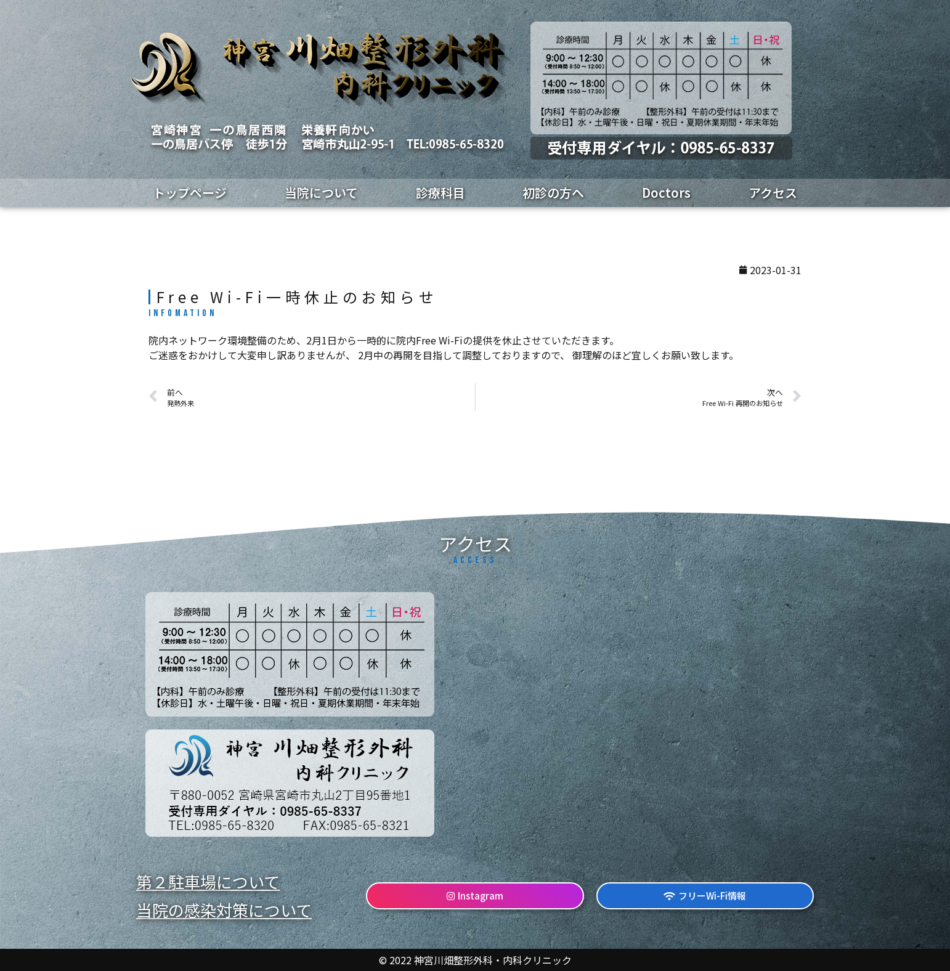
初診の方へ (553, 192)
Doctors (666, 192)
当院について (321, 192)
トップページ (190, 192)
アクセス (773, 192)
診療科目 (440, 192)
